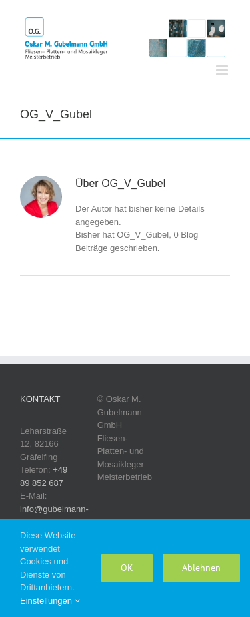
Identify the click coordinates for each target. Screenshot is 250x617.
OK (127, 568)
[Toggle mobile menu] (223, 70)
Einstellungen (50, 601)
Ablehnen (201, 568)
